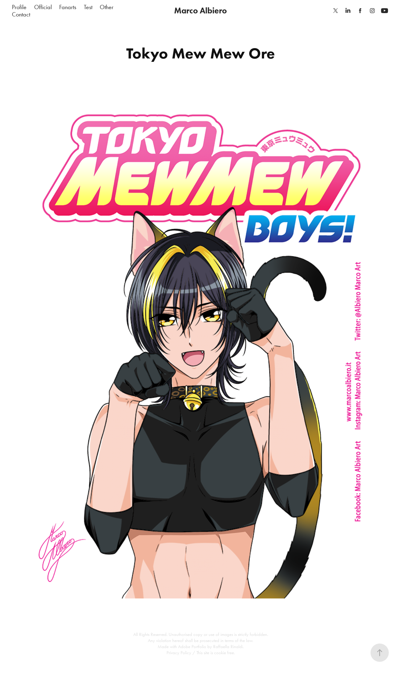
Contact (21, 14)
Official (43, 7)
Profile (19, 7)
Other (106, 7)
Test (88, 7)
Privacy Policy (178, 652)
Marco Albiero (200, 10)
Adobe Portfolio (192, 646)
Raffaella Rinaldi (228, 646)
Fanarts (67, 7)
